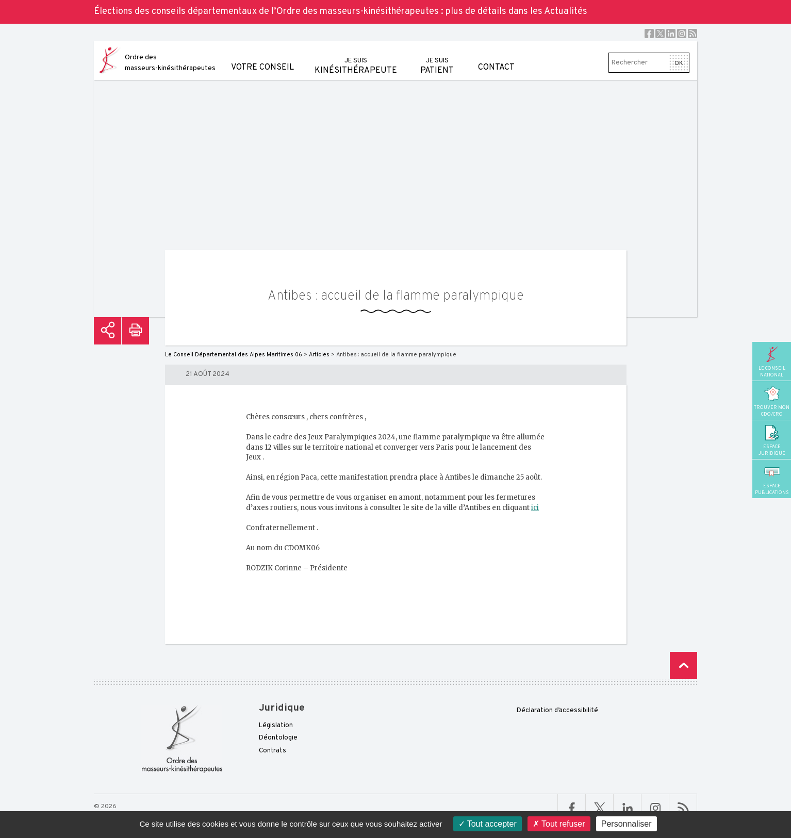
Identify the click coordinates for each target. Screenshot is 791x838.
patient (437, 58)
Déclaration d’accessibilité (557, 710)
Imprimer (135, 330)
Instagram (681, 33)
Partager (107, 330)
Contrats (272, 751)
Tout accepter (487, 823)
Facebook (649, 33)
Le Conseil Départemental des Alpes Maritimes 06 (233, 354)
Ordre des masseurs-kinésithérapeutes (170, 63)
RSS (692, 33)
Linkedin (670, 33)
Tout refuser (559, 823)
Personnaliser (626, 823)
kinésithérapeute (356, 58)
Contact (496, 57)
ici (535, 507)
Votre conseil (262, 57)
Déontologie (278, 738)
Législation (276, 725)
